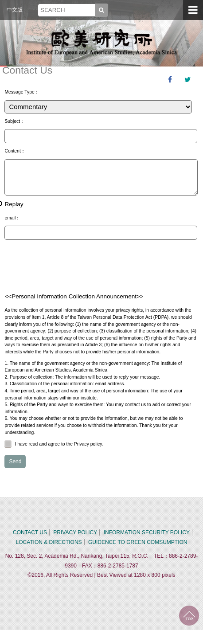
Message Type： (21, 92)
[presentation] (71, 266)
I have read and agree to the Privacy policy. (53, 444)
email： (12, 217)
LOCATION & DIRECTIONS (49, 542)
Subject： (14, 121)
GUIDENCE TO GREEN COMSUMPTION (137, 542)
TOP (189, 616)
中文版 (15, 10)
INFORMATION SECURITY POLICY (147, 532)
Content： (14, 151)
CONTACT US (30, 532)
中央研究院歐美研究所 (101, 42)
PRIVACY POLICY (75, 532)
